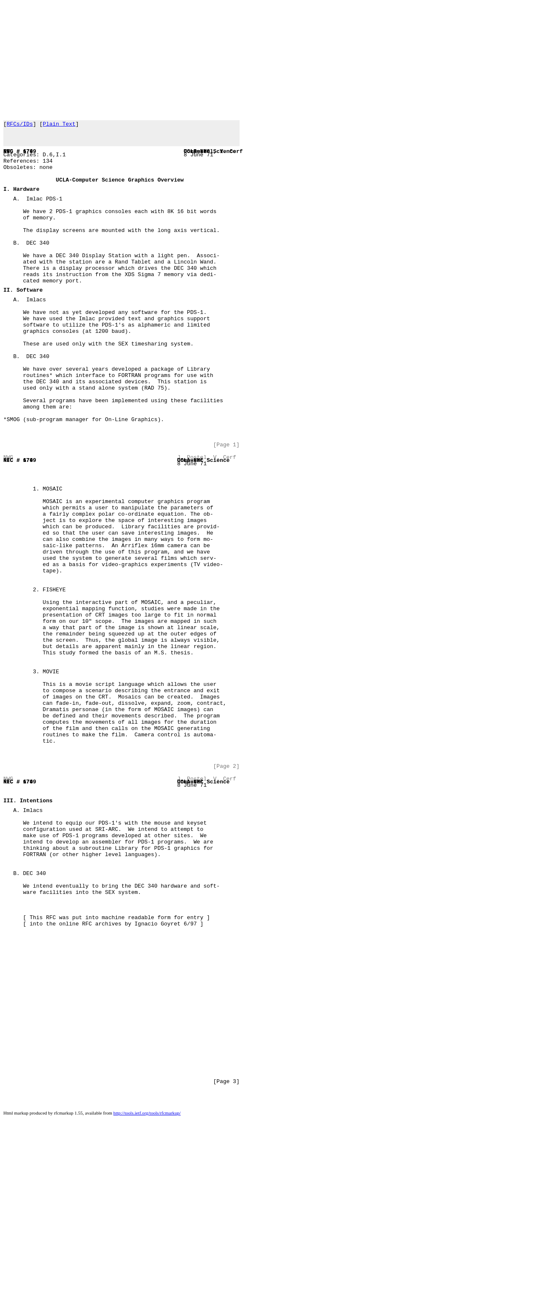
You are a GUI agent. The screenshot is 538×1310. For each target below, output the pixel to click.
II (6, 323)
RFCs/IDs (20, 125)
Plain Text (59, 125)
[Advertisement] (255, 59)
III (8, 936)
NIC (8, 157)
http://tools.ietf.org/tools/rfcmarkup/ (147, 1307)
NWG (8, 157)
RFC (8, 157)
